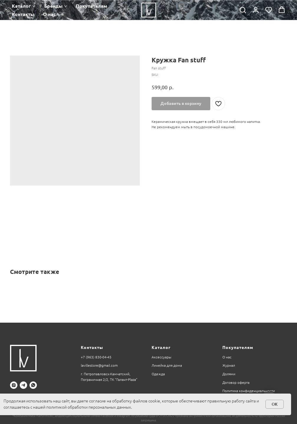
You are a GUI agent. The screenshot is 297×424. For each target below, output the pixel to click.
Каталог (21, 6)
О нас (49, 14)
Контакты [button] (23, 14)
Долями (228, 374)
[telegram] (23, 385)
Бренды (53, 6)
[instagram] (13, 385)
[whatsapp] (33, 385)
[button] (242, 9)
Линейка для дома (167, 365)
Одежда (158, 374)
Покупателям (91, 6)
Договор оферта (236, 382)
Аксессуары (161, 357)
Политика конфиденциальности (248, 391)
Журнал (228, 365)
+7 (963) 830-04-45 (96, 357)
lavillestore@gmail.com (99, 365)
